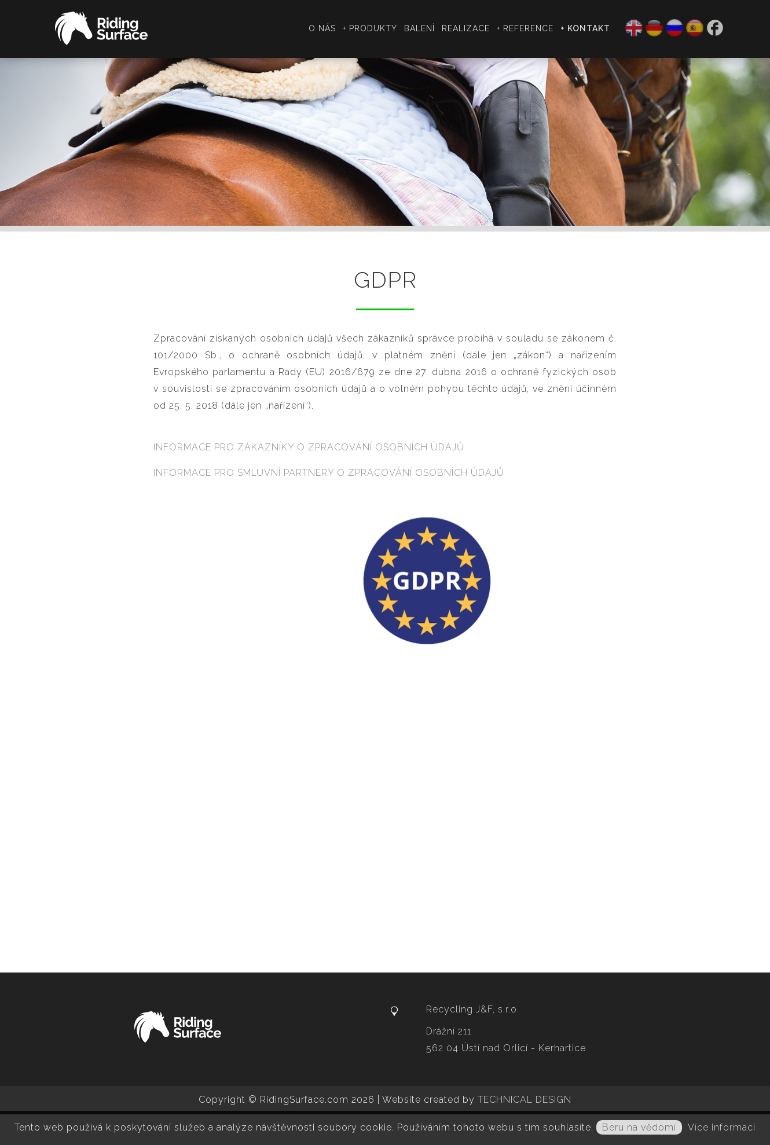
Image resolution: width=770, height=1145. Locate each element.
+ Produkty (370, 28)
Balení (419, 28)
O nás (322, 28)
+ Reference (525, 28)
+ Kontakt (585, 28)
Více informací (722, 1127)
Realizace (466, 28)
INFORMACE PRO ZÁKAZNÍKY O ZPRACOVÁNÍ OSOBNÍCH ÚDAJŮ (308, 447)
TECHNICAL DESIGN (524, 1099)
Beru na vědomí (639, 1127)
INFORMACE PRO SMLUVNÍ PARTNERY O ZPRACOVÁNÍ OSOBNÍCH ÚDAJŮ (328, 472)
